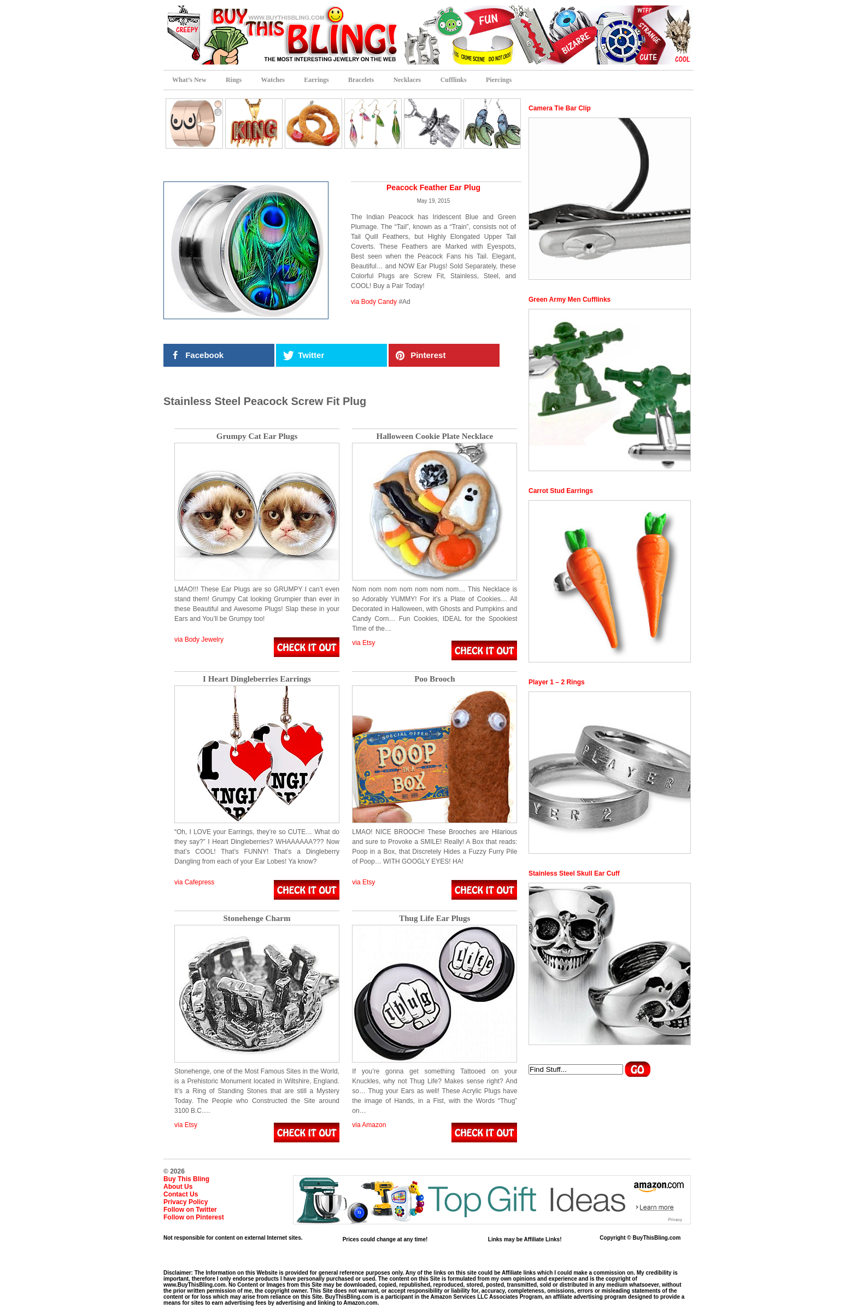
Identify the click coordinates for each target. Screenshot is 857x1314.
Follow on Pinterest (193, 1217)
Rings (234, 80)
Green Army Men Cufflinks (570, 299)
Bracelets (361, 80)
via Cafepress (194, 882)
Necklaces (407, 80)
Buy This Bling (186, 1179)
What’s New (189, 80)
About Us (177, 1186)
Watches (273, 80)
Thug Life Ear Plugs (434, 918)
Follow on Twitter (190, 1209)
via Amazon (369, 1125)
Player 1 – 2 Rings (557, 682)
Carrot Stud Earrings (561, 491)
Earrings (316, 80)
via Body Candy (374, 302)
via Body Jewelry (199, 639)
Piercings (499, 80)
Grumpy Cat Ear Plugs (256, 436)
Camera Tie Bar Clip (560, 108)
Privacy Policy (185, 1202)
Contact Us (180, 1194)
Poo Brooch (434, 679)
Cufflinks (454, 80)
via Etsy (363, 643)
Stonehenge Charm (257, 918)
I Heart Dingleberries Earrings (257, 679)
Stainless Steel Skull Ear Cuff (574, 873)
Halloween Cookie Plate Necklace (434, 436)
